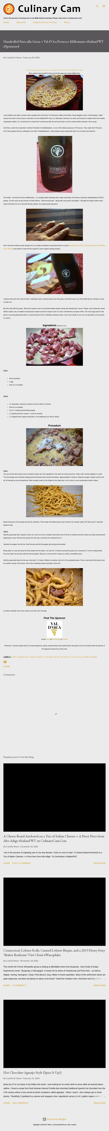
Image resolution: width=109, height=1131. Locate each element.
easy (13, 657)
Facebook (56, 639)
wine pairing (90, 657)
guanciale (23, 657)
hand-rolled (36, 657)
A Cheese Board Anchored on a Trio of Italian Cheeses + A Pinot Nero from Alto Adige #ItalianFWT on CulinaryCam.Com (53, 838)
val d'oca (77, 657)
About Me (21, 22)
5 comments (19, 985)
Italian (48, 657)
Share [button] (6, 666)
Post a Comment (21, 863)
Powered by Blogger (54, 1119)
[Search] (97, 5)
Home (6, 22)
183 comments (20, 1103)
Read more (100, 863)
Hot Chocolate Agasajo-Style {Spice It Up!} (32, 1072)
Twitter (65, 639)
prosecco (65, 657)
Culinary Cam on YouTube (45, 22)
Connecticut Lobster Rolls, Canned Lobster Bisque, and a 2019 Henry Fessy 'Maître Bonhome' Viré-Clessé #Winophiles (54, 952)
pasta (56, 657)
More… (67, 22)
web (47, 639)
